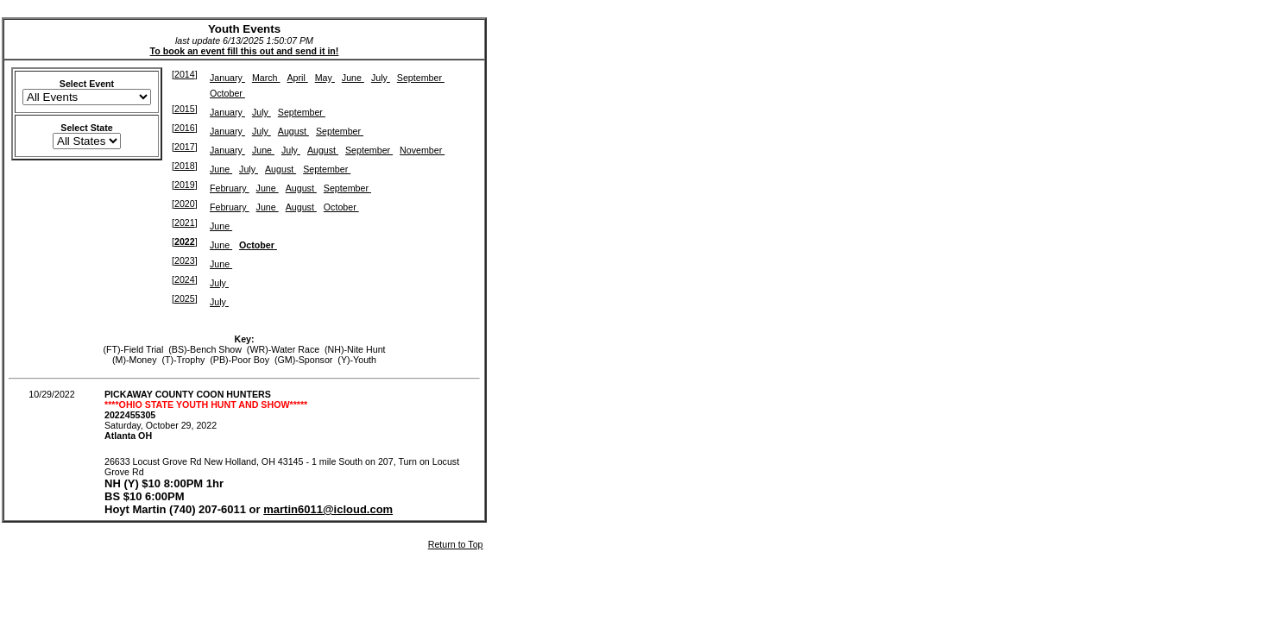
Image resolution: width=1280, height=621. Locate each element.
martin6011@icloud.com (328, 509)
